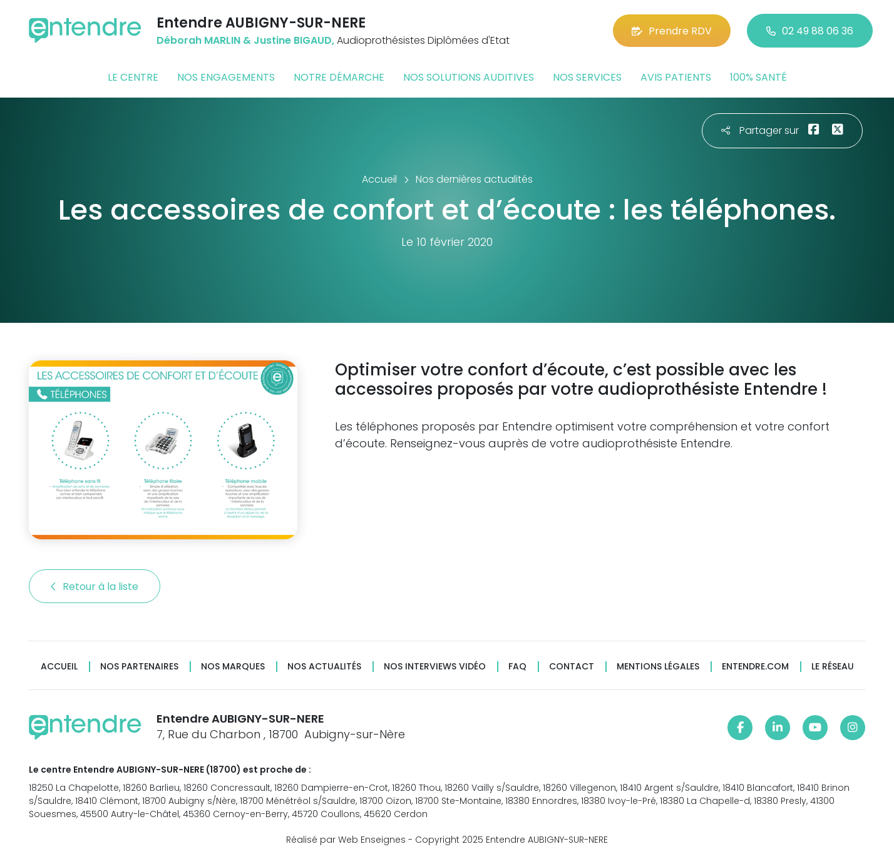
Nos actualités (324, 666)
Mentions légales (658, 666)
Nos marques (233, 666)
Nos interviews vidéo (435, 666)
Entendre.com (755, 666)
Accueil (59, 666)
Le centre (133, 77)
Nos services (587, 77)
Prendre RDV (672, 31)
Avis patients (675, 77)
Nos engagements (226, 77)
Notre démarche (339, 77)
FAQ (517, 666)
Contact (571, 666)
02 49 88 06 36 (809, 31)
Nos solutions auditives (468, 77)
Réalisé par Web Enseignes (346, 839)
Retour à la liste (94, 586)
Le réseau (832, 666)
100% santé (758, 77)
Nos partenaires (139, 666)
